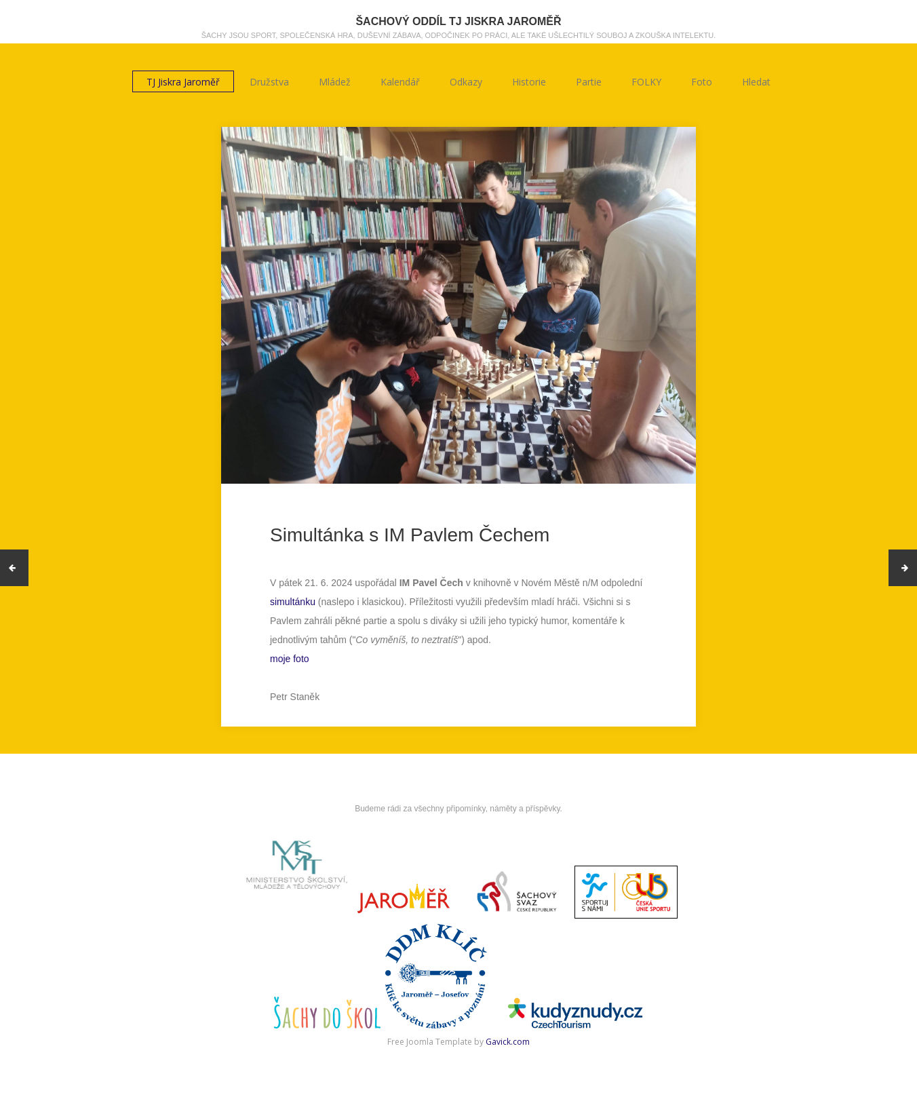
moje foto (289, 658)
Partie (589, 81)
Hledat (756, 81)
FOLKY (646, 81)
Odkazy (466, 81)
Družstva (269, 81)
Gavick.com (508, 1041)
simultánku (292, 601)
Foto (701, 81)
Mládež (335, 81)
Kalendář (400, 81)
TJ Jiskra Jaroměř (183, 81)
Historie (529, 81)
